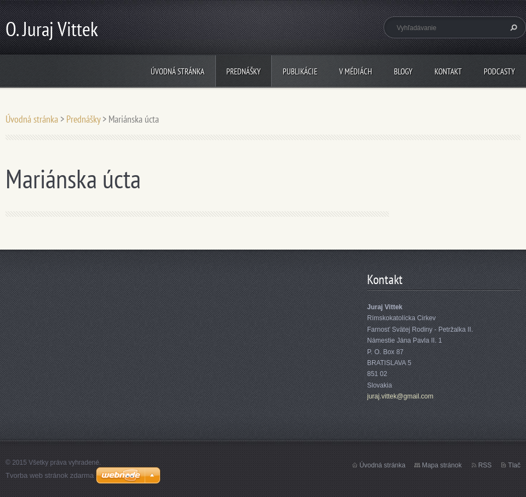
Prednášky (243, 71)
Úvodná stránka (177, 71)
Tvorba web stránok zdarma (49, 475)
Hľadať (512, 27)
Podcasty (499, 71)
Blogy (403, 71)
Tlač (514, 465)
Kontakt (448, 71)
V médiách (355, 71)
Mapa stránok (442, 465)
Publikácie (300, 71)
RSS (485, 465)
